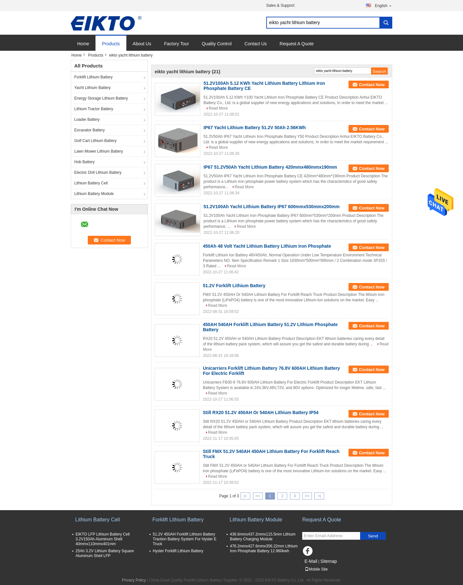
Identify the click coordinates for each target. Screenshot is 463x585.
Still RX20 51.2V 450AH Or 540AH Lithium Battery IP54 (260, 412)
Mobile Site (316, 569)
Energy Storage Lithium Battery (101, 98)
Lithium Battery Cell (91, 183)
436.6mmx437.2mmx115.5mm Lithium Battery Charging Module (262, 536)
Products (111, 43)
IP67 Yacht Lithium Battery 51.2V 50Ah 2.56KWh (255, 127)
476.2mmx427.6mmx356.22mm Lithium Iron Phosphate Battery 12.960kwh (264, 548)
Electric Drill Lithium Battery (98, 172)
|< (245, 496)
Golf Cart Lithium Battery (95, 140)
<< (257, 496)
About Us (142, 43)
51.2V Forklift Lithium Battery (234, 285)
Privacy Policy (134, 580)
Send (373, 536)
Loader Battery (87, 119)
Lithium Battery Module (94, 193)
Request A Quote (297, 43)
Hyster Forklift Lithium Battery (178, 551)
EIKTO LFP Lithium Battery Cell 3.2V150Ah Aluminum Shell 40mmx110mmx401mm (103, 539)
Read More (218, 108)
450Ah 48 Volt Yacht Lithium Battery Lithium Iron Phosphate (267, 246)
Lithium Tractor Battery (93, 109)
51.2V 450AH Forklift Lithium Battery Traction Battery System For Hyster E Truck (184, 539)
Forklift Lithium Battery (93, 77)
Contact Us (255, 43)
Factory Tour (176, 43)
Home (83, 43)
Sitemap (328, 561)
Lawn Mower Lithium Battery (98, 151)
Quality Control (217, 43)
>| (319, 496)
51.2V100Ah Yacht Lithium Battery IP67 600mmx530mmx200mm (272, 206)
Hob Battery (84, 162)
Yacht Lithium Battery (92, 87)
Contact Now (372, 84)
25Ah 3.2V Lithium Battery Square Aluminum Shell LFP (105, 553)
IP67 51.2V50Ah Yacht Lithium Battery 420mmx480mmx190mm (270, 167)
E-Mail (310, 561)
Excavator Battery (89, 130)
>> (307, 496)
